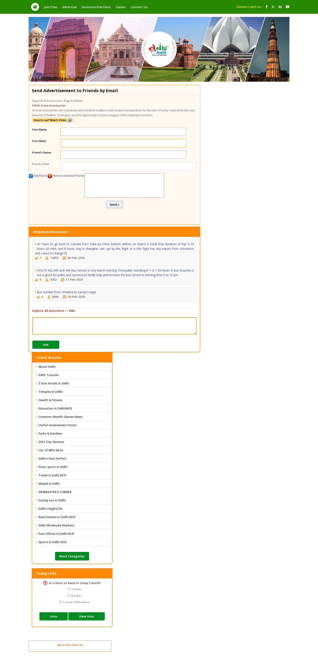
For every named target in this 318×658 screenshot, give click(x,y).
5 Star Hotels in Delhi (53, 383)
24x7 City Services (51, 442)
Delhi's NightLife (50, 509)
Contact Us (139, 7)
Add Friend (38, 176)
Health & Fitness (50, 400)
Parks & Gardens (50, 433)
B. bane (75, 595)
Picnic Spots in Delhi (52, 467)
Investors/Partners (96, 7)
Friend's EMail (40, 164)
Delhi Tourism (48, 375)
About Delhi (47, 367)
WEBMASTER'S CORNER (55, 492)
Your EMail (39, 141)
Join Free (50, 7)
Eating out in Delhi (52, 500)
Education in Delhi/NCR (55, 408)
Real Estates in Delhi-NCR (57, 517)
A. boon (75, 589)
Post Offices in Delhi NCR (56, 534)
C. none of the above (75, 602)
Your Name (39, 129)
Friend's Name (41, 152)
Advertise (69, 7)
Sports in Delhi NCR (52, 542)
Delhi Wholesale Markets (56, 525)
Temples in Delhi (50, 392)
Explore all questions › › (53, 310)
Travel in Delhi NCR (52, 475)
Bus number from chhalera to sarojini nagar (66, 292)
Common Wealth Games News (60, 417)
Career (121, 7)
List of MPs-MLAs (50, 450)
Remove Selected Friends (66, 176)
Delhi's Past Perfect (52, 458)
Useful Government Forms (57, 425)
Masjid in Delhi (49, 484)
